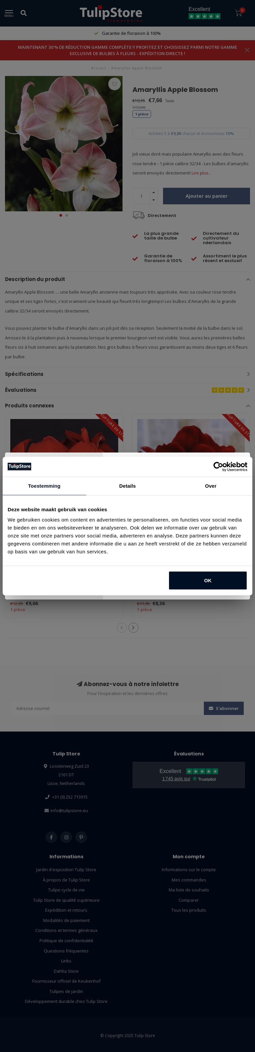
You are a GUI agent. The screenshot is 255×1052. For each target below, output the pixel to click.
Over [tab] (210, 485)
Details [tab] (127, 485)
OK (208, 580)
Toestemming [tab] (44, 485)
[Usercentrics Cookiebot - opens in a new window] (218, 466)
